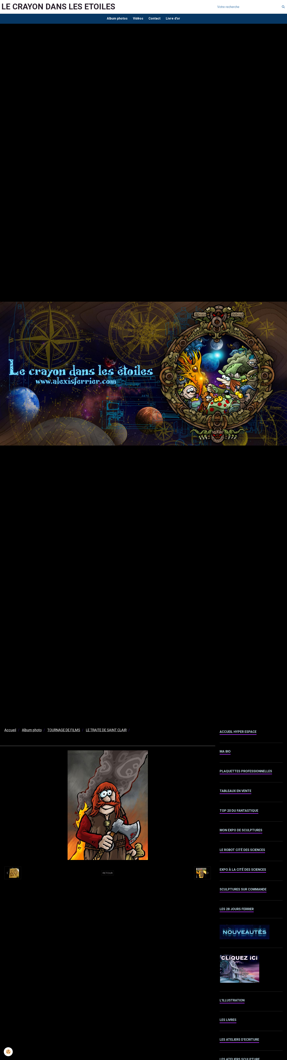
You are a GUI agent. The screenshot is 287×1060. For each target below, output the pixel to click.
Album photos (116, 19)
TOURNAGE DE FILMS (63, 731)
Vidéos (138, 19)
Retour (108, 873)
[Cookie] (8, 1051)
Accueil (10, 731)
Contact (155, 19)
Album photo (32, 731)
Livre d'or (174, 19)
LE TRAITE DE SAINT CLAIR (106, 731)
